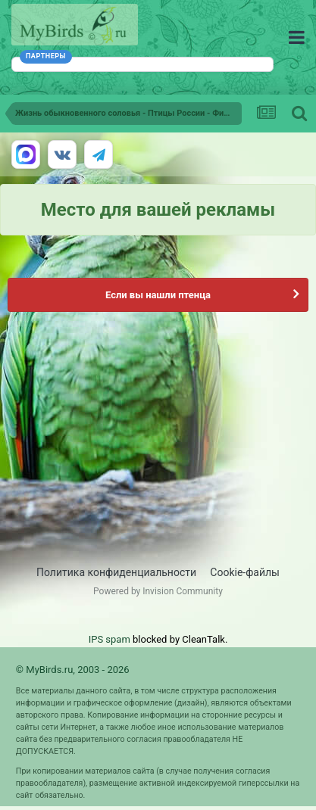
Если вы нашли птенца (158, 295)
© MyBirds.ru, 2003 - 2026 (73, 669)
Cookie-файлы (245, 572)
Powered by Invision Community (158, 591)
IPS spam (109, 639)
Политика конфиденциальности (116, 572)
